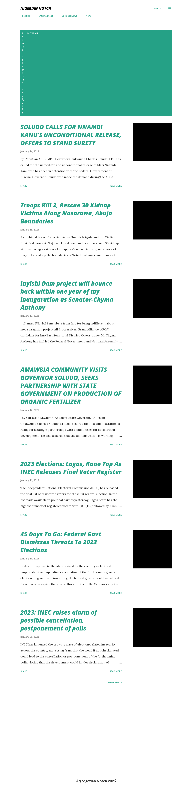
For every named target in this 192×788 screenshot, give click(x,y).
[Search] (157, 8)
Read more (116, 185)
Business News (67, 15)
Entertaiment (44, 15)
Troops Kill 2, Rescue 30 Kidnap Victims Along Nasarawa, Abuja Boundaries (66, 213)
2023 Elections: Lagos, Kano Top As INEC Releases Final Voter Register (70, 468)
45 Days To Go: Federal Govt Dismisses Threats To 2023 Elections (60, 542)
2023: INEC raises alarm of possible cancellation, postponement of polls (58, 620)
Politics (24, 15)
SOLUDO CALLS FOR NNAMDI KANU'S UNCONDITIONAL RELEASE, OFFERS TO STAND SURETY (70, 135)
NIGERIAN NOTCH (35, 8)
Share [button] (23, 185)
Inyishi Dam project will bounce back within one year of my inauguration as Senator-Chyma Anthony (66, 295)
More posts (115, 682)
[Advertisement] (112, 54)
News (87, 15)
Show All (32, 33)
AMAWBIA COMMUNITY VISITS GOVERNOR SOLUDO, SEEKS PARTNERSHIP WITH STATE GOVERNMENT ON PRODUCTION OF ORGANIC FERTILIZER (71, 385)
